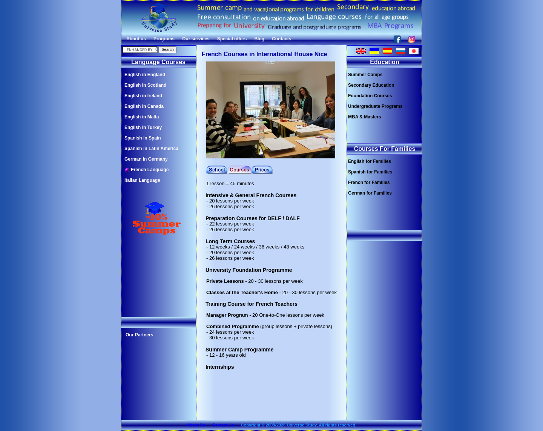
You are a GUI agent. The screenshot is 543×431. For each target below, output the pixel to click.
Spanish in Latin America (151, 148)
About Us (196, 425)
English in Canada (144, 106)
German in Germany (146, 159)
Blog (259, 38)
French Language (146, 170)
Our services (196, 38)
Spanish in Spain (142, 138)
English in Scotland (145, 85)
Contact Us (223, 425)
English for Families (369, 161)
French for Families (369, 182)
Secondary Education (371, 85)
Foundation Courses (370, 95)
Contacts (281, 38)
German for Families (370, 193)
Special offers (232, 38)
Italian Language (142, 180)
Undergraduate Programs (375, 106)
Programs (164, 38)
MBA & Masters (364, 117)
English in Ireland (143, 95)
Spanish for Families (370, 172)
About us (136, 38)
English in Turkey (143, 127)
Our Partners (139, 334)
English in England (144, 74)
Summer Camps (365, 74)
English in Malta (141, 117)
